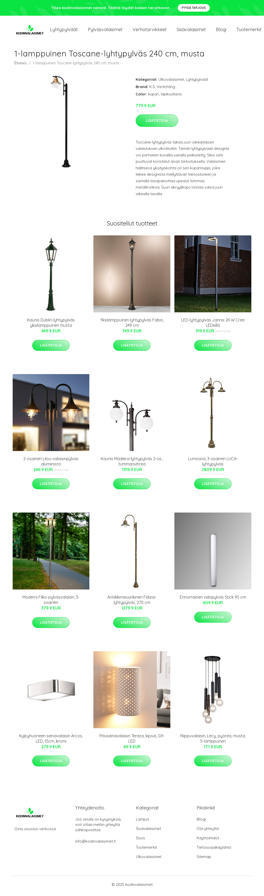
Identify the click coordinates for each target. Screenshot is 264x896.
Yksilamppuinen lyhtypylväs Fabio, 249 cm (132, 325)
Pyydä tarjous (194, 8)
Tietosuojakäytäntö (214, 850)
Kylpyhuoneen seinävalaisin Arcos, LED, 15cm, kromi (51, 741)
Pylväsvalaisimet (105, 31)
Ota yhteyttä (208, 831)
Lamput (142, 822)
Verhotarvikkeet (150, 31)
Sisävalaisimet (191, 31)
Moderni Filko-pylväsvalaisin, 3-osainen (51, 602)
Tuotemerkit (146, 850)
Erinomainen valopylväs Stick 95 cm (213, 599)
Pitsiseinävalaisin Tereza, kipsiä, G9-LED (132, 741)
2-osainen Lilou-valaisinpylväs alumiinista (50, 464)
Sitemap (204, 859)
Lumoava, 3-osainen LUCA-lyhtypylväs (213, 464)
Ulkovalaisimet (171, 81)
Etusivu (20, 65)
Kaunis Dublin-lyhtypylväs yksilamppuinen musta (51, 325)
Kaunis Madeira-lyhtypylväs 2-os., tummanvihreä (132, 464)
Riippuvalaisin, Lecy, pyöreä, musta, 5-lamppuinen (213, 741)
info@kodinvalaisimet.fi (95, 844)
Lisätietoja (157, 123)
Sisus (140, 840)
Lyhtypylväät (64, 31)
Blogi (221, 31)
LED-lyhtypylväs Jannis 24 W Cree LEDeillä (213, 325)
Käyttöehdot (208, 840)
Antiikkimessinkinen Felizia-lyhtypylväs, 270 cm (131, 602)
